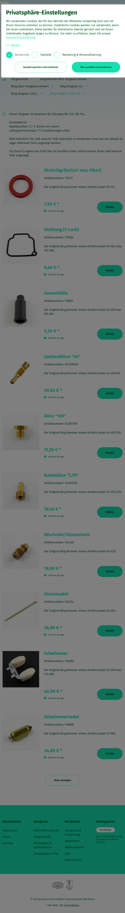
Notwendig (22, 54)
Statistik (45, 54)
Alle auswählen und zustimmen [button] (96, 67)
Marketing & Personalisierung (81, 54)
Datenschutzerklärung (20, 37)
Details (13, 45)
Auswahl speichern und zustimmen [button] (40, 67)
